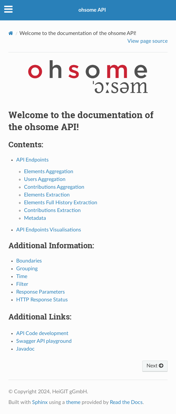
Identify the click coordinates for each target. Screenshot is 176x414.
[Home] (10, 33)
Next (155, 365)
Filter (22, 284)
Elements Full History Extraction (60, 202)
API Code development (42, 333)
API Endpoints (32, 159)
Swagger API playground (44, 341)
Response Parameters (40, 292)
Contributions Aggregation (54, 187)
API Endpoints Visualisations (48, 229)
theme (73, 402)
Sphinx (40, 402)
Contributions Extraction (52, 210)
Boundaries (29, 260)
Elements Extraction (47, 194)
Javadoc (25, 349)
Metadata (35, 218)
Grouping (27, 268)
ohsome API (92, 10)
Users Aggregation (44, 179)
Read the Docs (126, 402)
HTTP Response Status (42, 299)
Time (21, 276)
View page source (147, 41)
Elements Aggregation (48, 171)
